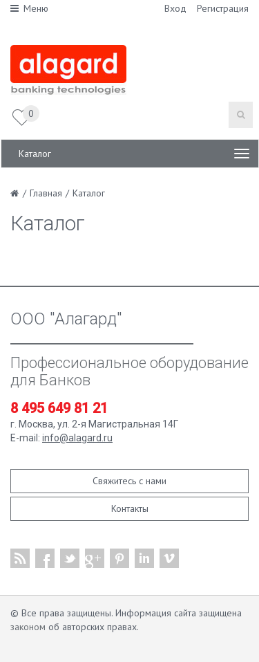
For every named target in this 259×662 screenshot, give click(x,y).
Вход (175, 8)
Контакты (129, 508)
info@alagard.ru (77, 437)
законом (28, 626)
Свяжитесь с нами (129, 481)
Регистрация (223, 8)
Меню (29, 8)
